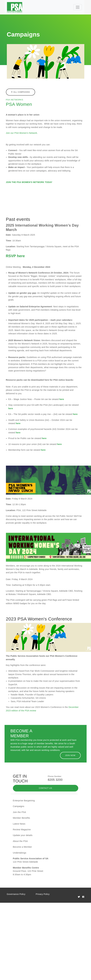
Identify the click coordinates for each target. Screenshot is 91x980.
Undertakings (19, 853)
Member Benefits (21, 818)
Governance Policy (16, 894)
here (61, 399)
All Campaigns (20, 92)
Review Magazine (22, 829)
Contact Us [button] (45, 788)
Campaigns (18, 806)
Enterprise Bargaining (24, 800)
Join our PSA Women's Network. (22, 133)
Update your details (23, 835)
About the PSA (20, 841)
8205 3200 (55, 779)
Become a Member (22, 847)
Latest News (19, 824)
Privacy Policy (43, 894)
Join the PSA (19, 812)
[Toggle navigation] (77, 7)
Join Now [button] (70, 755)
